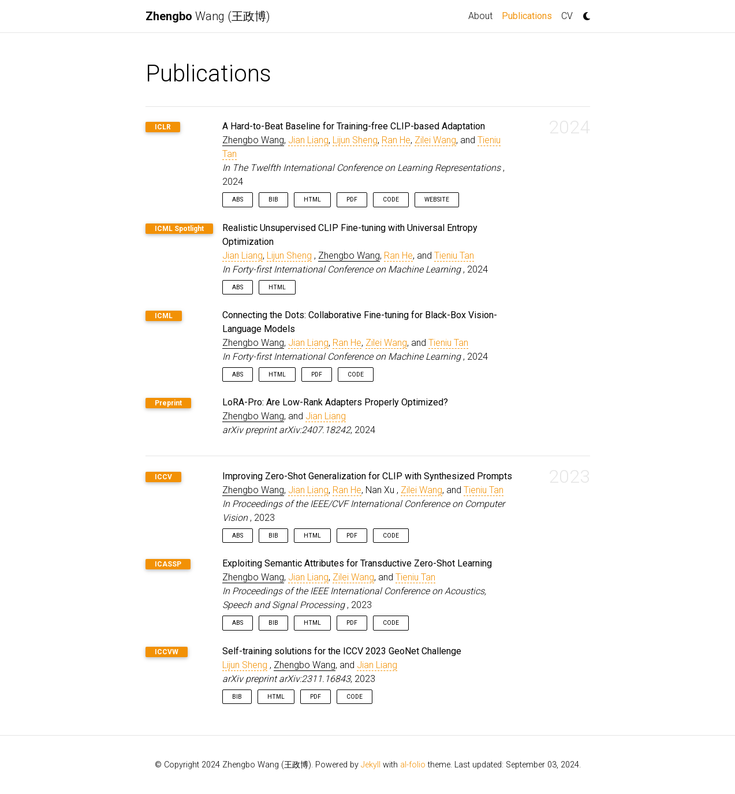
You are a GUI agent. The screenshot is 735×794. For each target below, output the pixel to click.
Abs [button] (237, 199)
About (480, 15)
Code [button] (391, 199)
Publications (529, 15)
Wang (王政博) (207, 16)
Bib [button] (273, 199)
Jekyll (370, 765)
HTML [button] (312, 199)
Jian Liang (308, 140)
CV (567, 15)
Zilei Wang (435, 140)
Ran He (396, 140)
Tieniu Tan (454, 255)
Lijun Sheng (355, 140)
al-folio (413, 765)
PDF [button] (351, 199)
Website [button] (436, 199)
